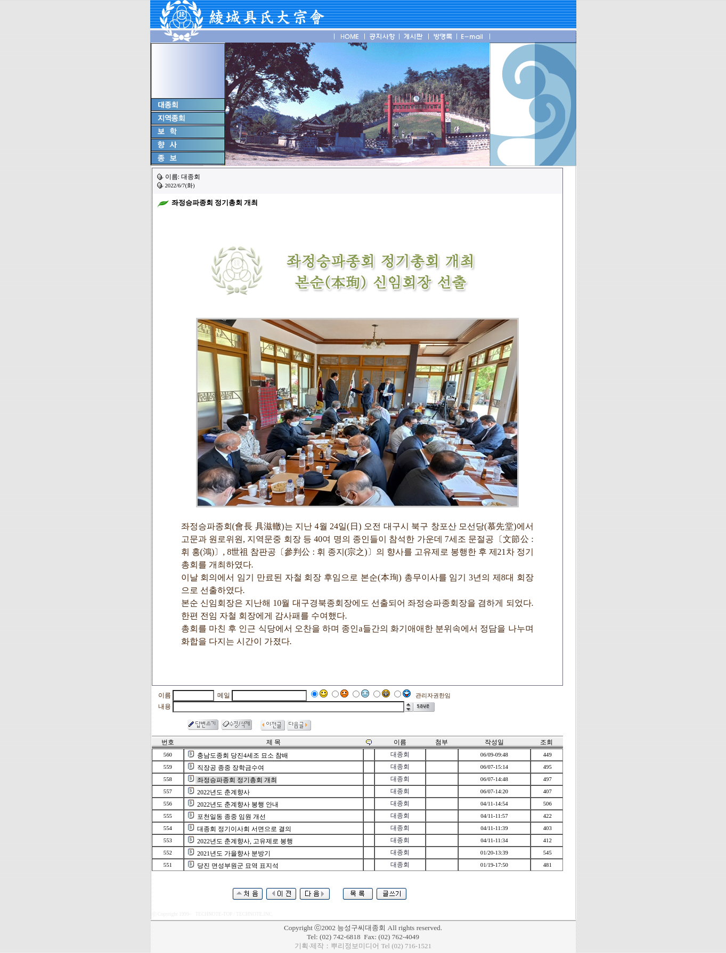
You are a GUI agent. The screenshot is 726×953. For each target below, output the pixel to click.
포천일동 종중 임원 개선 (231, 816)
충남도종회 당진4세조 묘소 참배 (242, 755)
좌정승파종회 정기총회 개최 (237, 780)
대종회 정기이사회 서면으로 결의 (244, 829)
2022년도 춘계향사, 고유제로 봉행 (245, 841)
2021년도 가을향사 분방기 (234, 853)
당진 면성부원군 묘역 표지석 (238, 865)
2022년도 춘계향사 (223, 792)
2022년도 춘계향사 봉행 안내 (238, 804)
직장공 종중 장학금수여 (230, 767)
